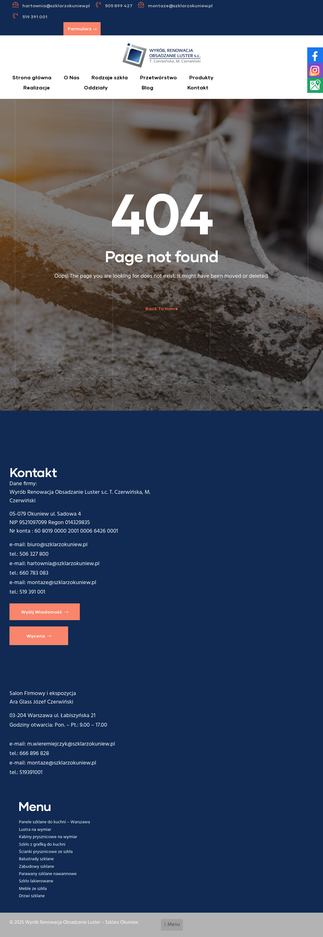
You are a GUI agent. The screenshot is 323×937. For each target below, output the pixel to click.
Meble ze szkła (33, 888)
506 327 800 (34, 554)
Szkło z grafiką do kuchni (42, 844)
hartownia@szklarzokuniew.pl (63, 563)
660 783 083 (34, 573)
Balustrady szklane (36, 859)
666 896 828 (34, 753)
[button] (82, 28)
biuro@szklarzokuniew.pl (57, 544)
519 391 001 (32, 592)
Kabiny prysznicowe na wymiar (48, 837)
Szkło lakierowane (36, 881)
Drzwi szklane (32, 896)
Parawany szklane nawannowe (48, 874)
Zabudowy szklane (36, 866)
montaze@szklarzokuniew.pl (61, 582)
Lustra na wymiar (35, 829)
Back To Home (161, 308)
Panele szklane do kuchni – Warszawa (54, 822)
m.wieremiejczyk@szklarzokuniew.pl (71, 744)
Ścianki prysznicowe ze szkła (46, 851)
